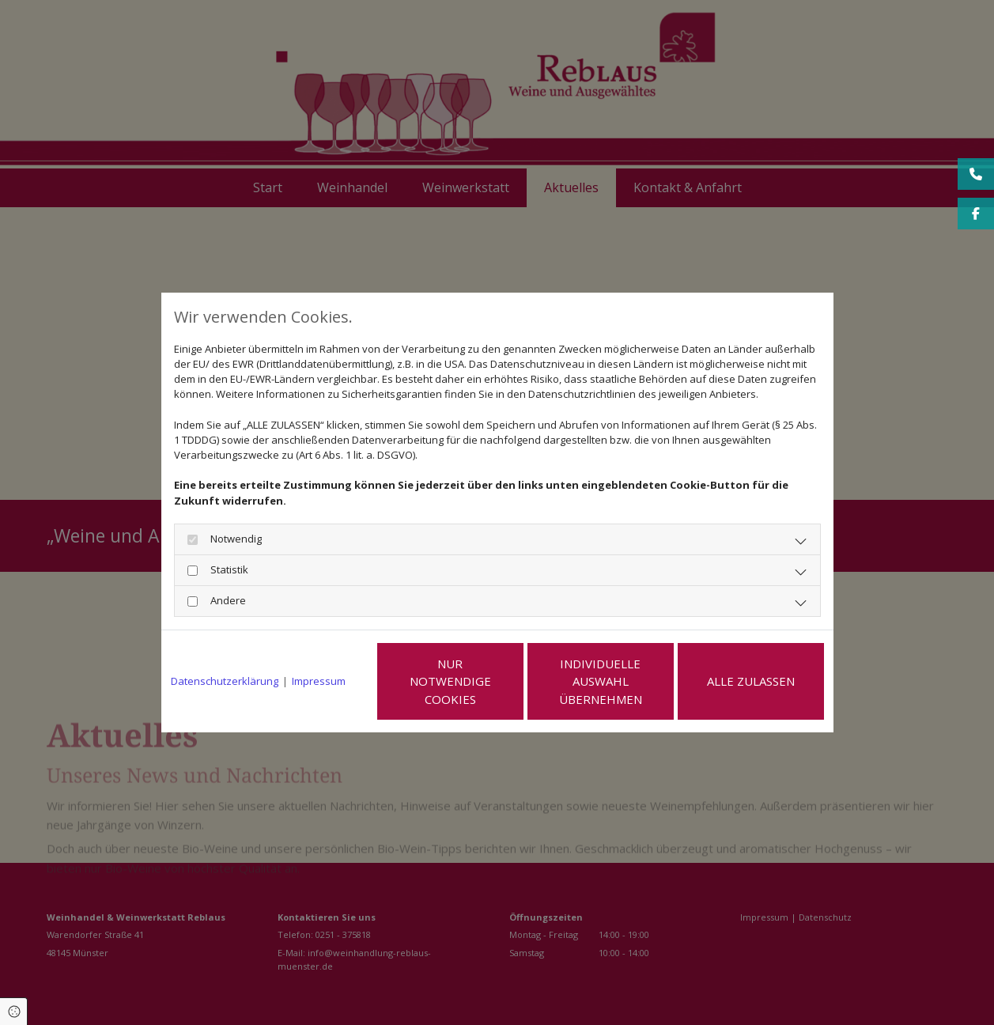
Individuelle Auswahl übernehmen (600, 681)
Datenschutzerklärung (224, 681)
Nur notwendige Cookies (450, 681)
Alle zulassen (751, 681)
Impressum (319, 681)
